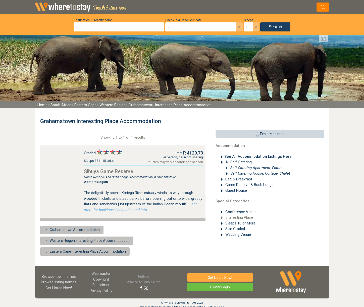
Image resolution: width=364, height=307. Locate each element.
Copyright (101, 279)
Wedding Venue (237, 234)
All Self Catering (238, 162)
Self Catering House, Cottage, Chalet (259, 173)
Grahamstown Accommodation (72, 230)
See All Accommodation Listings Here (258, 156)
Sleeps (248, 20)
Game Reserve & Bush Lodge (249, 184)
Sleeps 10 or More (239, 223)
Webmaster (101, 273)
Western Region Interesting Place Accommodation (87, 241)
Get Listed (58, 288)
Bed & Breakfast (238, 179)
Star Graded (234, 228)
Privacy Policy (101, 290)
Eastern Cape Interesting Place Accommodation (85, 251)
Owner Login (220, 287)
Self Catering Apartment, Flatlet (256, 168)
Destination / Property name (93, 20)
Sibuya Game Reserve (108, 171)
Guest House (235, 190)
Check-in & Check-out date (183, 20)
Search (275, 26)
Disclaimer (101, 285)
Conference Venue (240, 212)
